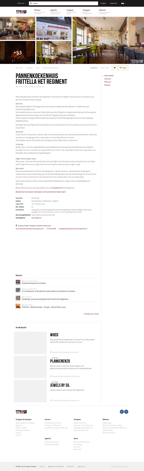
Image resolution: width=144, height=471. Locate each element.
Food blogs (78, 444)
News (76, 438)
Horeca (48, 419)
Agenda (48, 438)
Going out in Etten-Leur (53, 425)
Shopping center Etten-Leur (84, 425)
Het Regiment (36, 218)
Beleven (106, 419)
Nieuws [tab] (107, 85)
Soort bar (19, 198)
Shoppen (77, 419)
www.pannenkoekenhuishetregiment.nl (30, 229)
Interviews (77, 449)
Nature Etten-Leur (109, 433)
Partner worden (21, 428)
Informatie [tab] (109, 75)
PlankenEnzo (60, 361)
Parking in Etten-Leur (81, 430)
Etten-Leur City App (23, 430)
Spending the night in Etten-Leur (56, 428)
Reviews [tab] (107, 82)
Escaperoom (57, 188)
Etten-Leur (22, 3)
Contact (18, 435)
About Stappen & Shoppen (25, 423)
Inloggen (103, 3)
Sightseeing (107, 423)
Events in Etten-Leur (52, 442)
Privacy (42, 466)
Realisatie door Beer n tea (119, 466)
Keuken (18, 201)
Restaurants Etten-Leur (53, 423)
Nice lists (77, 447)
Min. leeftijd (20, 207)
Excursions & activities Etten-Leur (115, 428)
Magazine (19, 425)
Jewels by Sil (60, 385)
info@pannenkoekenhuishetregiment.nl (73, 229)
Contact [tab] (107, 79)
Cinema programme (52, 444)
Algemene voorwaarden (56, 466)
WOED (54, 334)
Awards (18, 433)
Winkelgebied (20, 218)
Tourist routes (108, 430)
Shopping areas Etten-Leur (83, 428)
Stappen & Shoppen (24, 419)
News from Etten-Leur (81, 442)
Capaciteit (19, 204)
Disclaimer (70, 466)
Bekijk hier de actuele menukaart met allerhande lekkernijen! (41, 192)
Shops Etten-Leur (80, 423)
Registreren (113, 3)
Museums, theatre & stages (113, 425)
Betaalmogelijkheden (23, 215)
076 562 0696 (51, 229)
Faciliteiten (20, 210)
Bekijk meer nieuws (91, 314)
